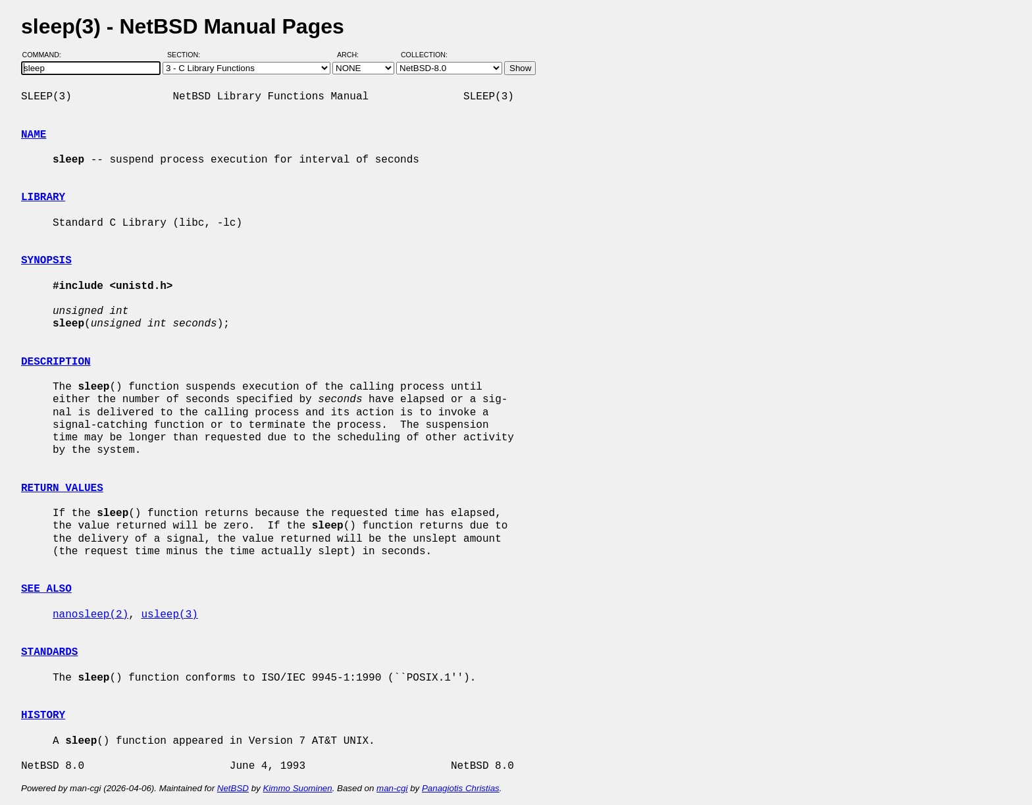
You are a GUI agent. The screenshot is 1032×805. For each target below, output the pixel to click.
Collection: (424, 55)
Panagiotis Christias (461, 788)
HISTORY (43, 715)
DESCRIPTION (56, 362)
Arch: (354, 55)
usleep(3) (169, 615)
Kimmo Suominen (297, 788)
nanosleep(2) (90, 615)
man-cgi (391, 788)
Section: (186, 55)
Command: (45, 55)
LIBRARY (43, 197)
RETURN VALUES (62, 488)
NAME (33, 135)
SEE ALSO (46, 589)
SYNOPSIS (46, 260)
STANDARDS (49, 652)
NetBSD (233, 788)
